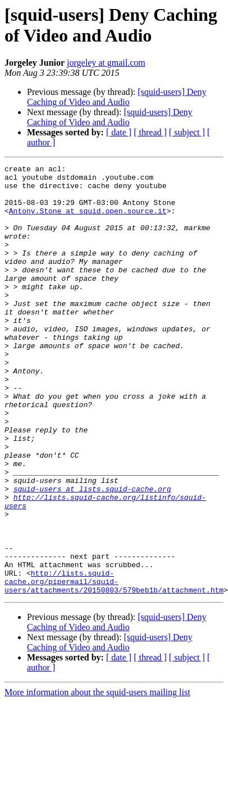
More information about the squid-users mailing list (97, 778)
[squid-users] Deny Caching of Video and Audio (116, 97)
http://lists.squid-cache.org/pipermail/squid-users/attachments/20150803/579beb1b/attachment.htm (114, 665)
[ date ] (118, 132)
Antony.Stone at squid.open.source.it (88, 221)
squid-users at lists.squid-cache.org (92, 554)
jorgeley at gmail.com (106, 62)
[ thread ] (150, 132)
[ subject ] (187, 132)
